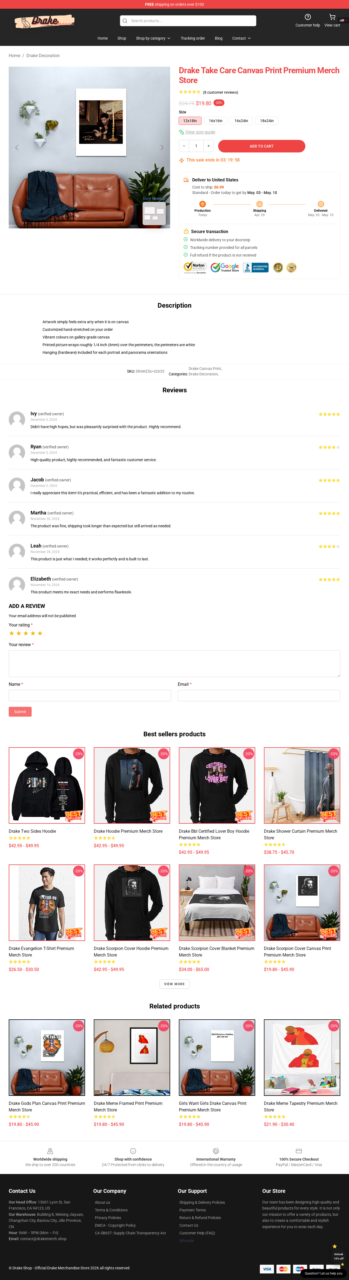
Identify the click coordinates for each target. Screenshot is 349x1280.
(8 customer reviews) (220, 92)
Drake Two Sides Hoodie (32, 831)
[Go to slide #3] (118, 241)
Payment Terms (192, 1210)
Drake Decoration (43, 55)
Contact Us (188, 1225)
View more (174, 984)
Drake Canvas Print (205, 368)
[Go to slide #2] (89, 241)
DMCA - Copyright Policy (115, 1225)
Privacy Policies (108, 1218)
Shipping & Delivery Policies (202, 1202)
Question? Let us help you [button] (323, 1273)
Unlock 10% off (339, 1256)
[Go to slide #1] (61, 241)
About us (102, 1202)
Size (182, 112)
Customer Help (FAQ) (197, 1233)
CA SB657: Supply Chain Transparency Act (130, 1233)
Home (14, 55)
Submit (20, 712)
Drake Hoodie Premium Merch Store (128, 831)
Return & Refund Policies (200, 1218)
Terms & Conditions (111, 1210)
